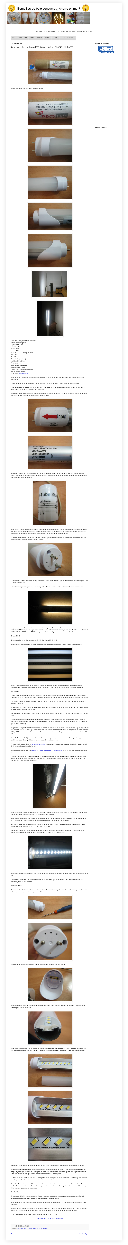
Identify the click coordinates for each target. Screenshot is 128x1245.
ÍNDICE (14, 38)
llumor (37, 1228)
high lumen (29, 1228)
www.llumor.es (23, 373)
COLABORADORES (68, 38)
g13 (25, 1228)
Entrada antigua (83, 1234)
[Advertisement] (106, 90)
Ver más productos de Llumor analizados (50, 1218)
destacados (20, 1228)
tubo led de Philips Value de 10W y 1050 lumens (46, 750)
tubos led (45, 1228)
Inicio (51, 1234)
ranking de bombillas (38, 744)
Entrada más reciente (17, 1234)
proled (40, 1228)
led (34, 1228)
